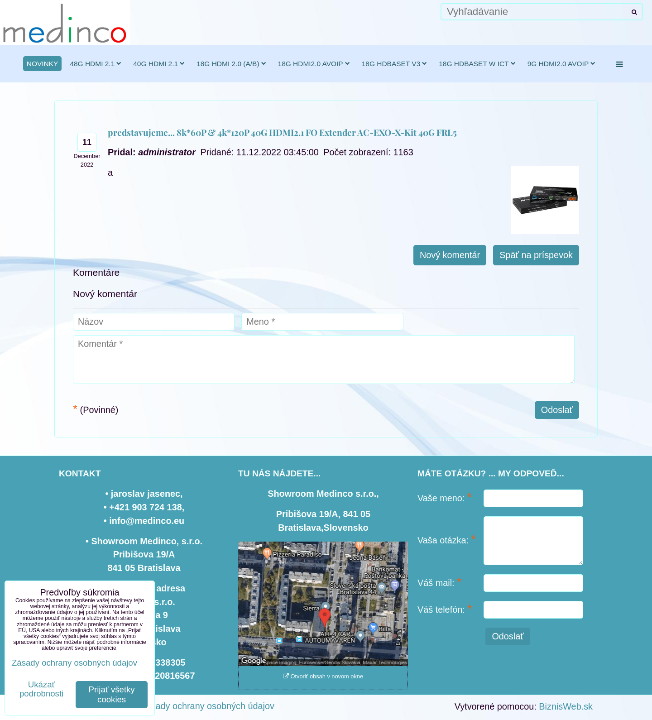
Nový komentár (450, 255)
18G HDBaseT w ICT (477, 63)
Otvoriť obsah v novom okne (323, 676)
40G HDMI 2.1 (159, 63)
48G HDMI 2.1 (95, 63)
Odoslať (557, 410)
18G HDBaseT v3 (394, 63)
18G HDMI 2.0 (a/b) (231, 63)
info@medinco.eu (146, 521)
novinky (42, 63)
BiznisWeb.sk (566, 706)
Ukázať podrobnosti (41, 689)
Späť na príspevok (536, 255)
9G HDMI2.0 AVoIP (561, 63)
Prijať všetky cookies (112, 694)
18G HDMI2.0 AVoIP (314, 63)
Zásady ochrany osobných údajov (207, 706)
